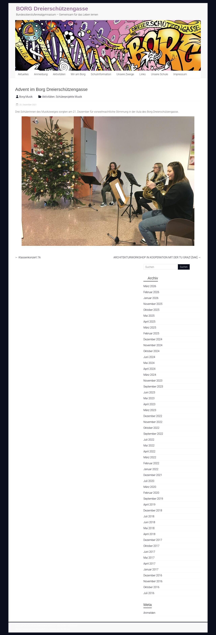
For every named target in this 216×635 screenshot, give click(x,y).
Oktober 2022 (151, 427)
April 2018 (149, 534)
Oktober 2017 (151, 545)
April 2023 (149, 404)
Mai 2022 (148, 445)
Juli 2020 (148, 481)
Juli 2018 (148, 516)
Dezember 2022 (152, 416)
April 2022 (149, 451)
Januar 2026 (150, 298)
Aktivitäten (59, 74)
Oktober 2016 (151, 587)
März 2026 (149, 286)
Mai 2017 (148, 557)
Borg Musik (26, 96)
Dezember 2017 (152, 540)
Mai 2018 (148, 528)
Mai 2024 (148, 363)
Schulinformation (101, 74)
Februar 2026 (151, 292)
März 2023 (149, 410)
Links (142, 74)
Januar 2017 (150, 569)
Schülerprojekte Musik (69, 96)
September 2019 (153, 498)
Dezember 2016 (152, 575)
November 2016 (152, 581)
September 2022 (153, 433)
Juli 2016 (148, 593)
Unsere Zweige (125, 74)
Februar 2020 (151, 492)
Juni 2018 (149, 522)
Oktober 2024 (151, 351)
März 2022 (149, 457)
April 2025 (149, 321)
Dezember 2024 (152, 339)
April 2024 (149, 368)
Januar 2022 (150, 469)
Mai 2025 (148, 315)
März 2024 (149, 374)
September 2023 (153, 386)
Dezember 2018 (152, 510)
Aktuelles (23, 74)
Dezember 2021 (152, 475)
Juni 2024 (149, 357)
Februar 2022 (151, 463)
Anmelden (149, 612)
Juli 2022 (148, 439)
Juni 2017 (149, 551)
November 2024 (152, 345)
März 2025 (149, 327)
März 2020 (149, 486)
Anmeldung (41, 74)
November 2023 (152, 380)
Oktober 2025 (151, 309)
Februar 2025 (151, 333)
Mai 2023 (148, 398)
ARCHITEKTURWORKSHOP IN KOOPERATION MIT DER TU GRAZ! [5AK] (157, 257)
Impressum (180, 74)
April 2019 (149, 504)
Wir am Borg (78, 74)
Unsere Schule (159, 74)
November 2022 (152, 422)
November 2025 (152, 304)
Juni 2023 (149, 392)
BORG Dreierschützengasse (52, 9)
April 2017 (149, 563)
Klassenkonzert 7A (28, 257)
